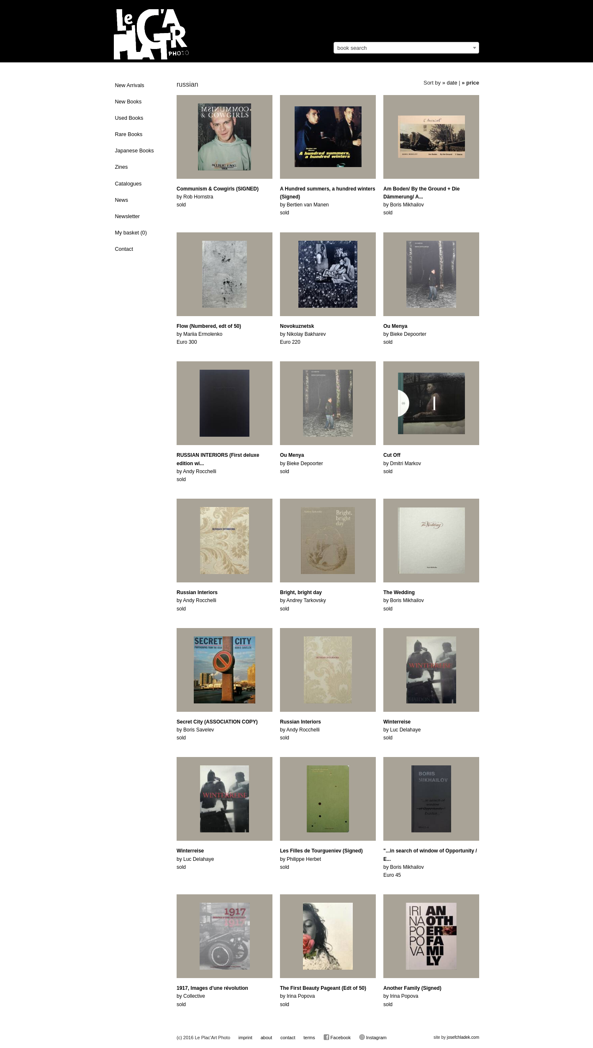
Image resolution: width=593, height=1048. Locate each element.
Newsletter (127, 216)
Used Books (129, 118)
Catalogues (128, 184)
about (266, 1037)
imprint (245, 1037)
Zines (121, 167)
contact (287, 1037)
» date (449, 83)
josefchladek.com (463, 1037)
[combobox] (406, 48)
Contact (124, 249)
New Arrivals (129, 85)
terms (309, 1037)
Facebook (337, 1037)
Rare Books (129, 134)
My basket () (131, 233)
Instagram (373, 1037)
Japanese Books (134, 151)
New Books (128, 102)
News (121, 200)
